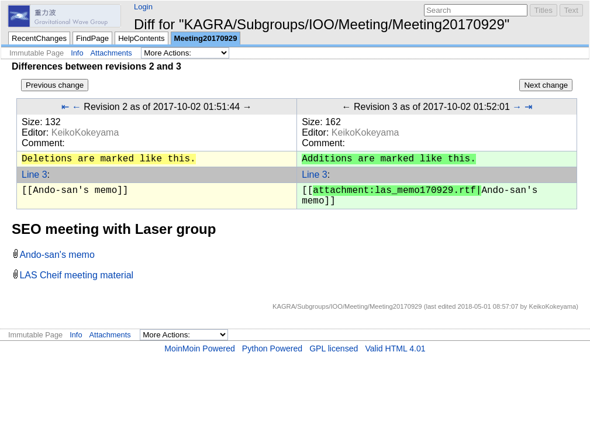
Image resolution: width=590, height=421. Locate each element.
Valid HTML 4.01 (395, 348)
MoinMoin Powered (199, 348)
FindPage (92, 38)
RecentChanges (39, 38)
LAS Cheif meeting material (76, 275)
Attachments (111, 53)
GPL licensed (333, 348)
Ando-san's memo (56, 255)
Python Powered (272, 348)
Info (77, 53)
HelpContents (141, 38)
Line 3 (34, 175)
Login (143, 6)
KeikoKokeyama (85, 132)
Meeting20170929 (205, 38)
